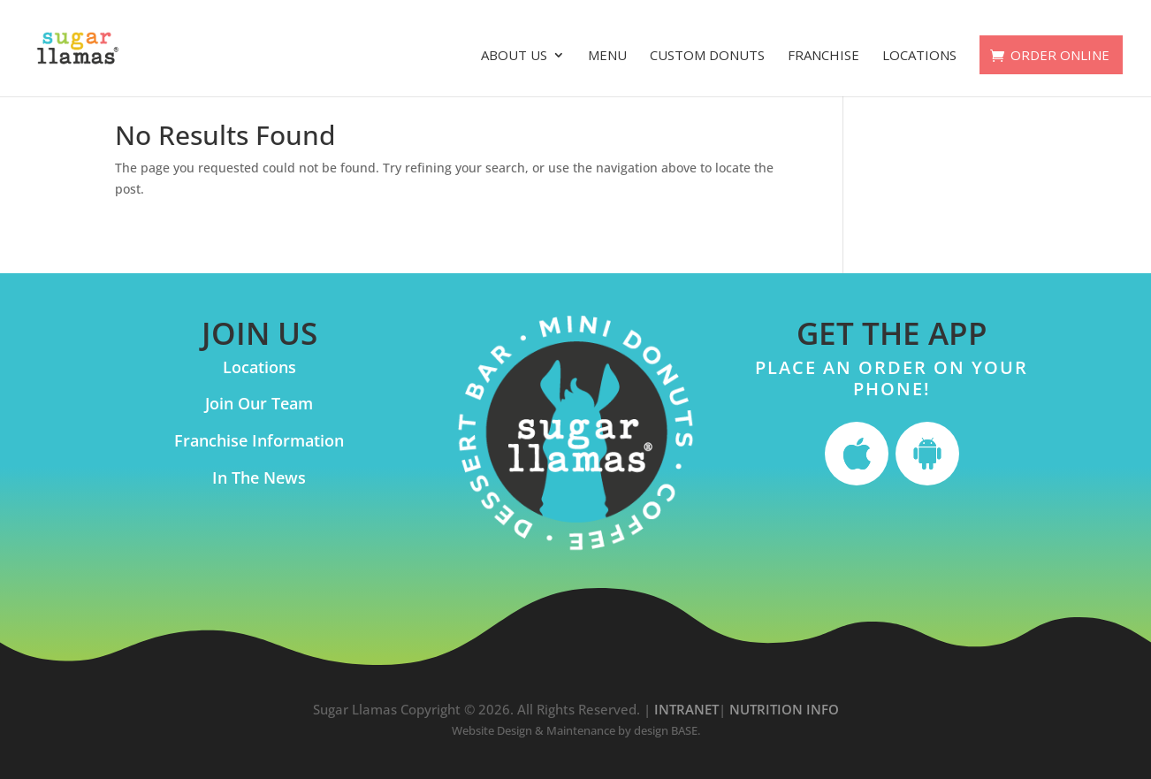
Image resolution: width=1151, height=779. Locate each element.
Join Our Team (259, 403)
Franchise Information (259, 440)
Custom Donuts (707, 56)
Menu (607, 56)
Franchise (823, 56)
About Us (514, 56)
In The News (259, 477)
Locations (919, 56)
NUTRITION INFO (784, 709)
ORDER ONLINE (1059, 55)
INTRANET (686, 709)
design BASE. (667, 730)
